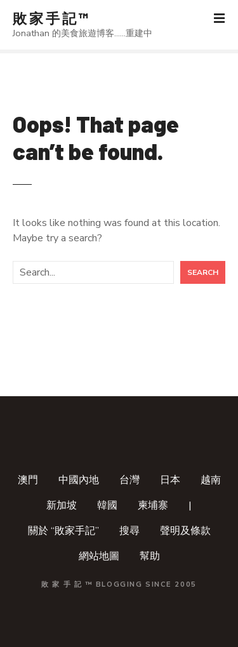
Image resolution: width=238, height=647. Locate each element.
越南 (211, 480)
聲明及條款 (185, 531)
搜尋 (129, 531)
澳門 (28, 480)
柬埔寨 (153, 505)
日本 (170, 480)
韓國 (107, 505)
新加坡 (61, 505)
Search (202, 272)
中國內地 (78, 480)
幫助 (150, 556)
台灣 (129, 480)
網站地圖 (99, 556)
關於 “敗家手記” (63, 531)
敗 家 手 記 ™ (50, 18)
